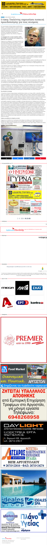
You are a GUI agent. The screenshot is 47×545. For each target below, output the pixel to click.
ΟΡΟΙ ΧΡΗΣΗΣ (23, 539)
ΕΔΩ (30, 275)
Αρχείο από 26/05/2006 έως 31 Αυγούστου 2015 (24, 229)
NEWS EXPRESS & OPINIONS (10, 17)
